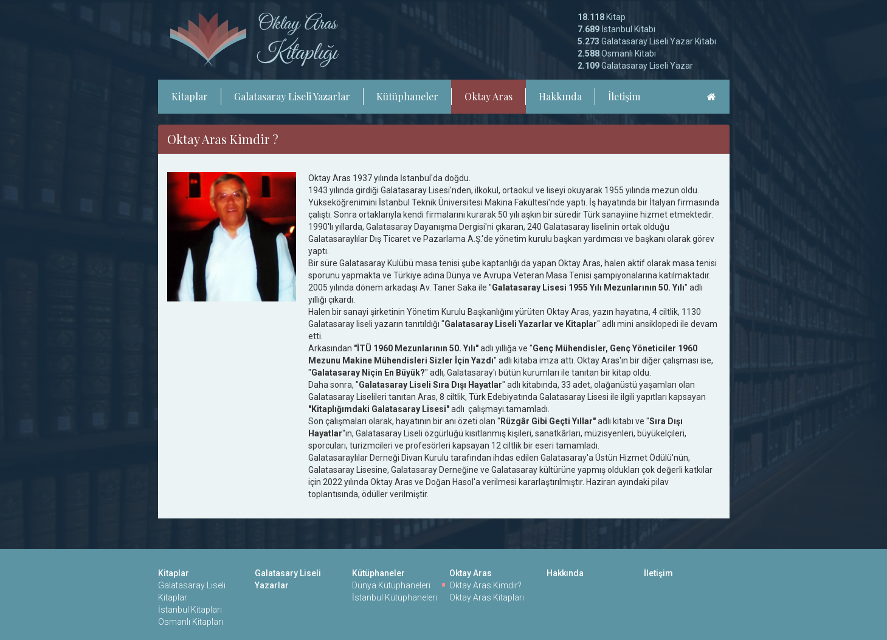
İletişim (624, 96)
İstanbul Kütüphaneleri (394, 597)
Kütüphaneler (407, 96)
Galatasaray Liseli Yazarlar (292, 96)
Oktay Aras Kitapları (486, 597)
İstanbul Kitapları (190, 609)
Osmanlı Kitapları (190, 622)
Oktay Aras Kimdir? (485, 585)
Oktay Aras (488, 96)
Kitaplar (189, 96)
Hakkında (560, 96)
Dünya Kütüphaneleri (391, 585)
